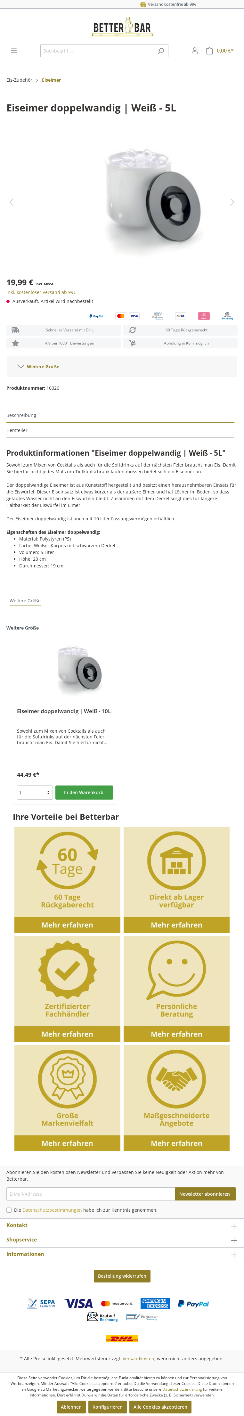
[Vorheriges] (11, 202)
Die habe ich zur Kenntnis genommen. (86, 1210)
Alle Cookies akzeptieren (160, 1407)
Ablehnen (71, 1407)
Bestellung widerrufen (122, 1276)
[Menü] (13, 50)
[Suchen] (160, 50)
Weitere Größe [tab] (25, 601)
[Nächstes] (232, 202)
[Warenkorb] (220, 51)
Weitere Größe (38, 365)
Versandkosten (138, 1358)
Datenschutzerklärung (182, 1389)
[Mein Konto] (194, 51)
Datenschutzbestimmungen (52, 1210)
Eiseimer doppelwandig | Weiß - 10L (64, 711)
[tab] (120, 415)
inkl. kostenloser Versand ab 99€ (41, 292)
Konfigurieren (108, 1407)
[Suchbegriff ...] (97, 50)
